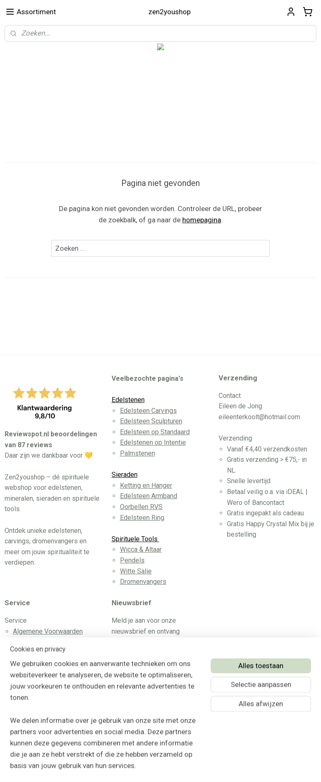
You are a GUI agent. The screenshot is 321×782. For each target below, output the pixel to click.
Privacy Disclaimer (40, 663)
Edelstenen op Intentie (153, 442)
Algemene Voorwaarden (48, 631)
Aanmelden (136, 685)
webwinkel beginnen (177, 766)
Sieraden (125, 475)
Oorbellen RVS (141, 507)
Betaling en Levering (43, 642)
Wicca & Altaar (141, 549)
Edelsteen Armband (148, 496)
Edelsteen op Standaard (155, 432)
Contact (24, 653)
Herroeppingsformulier (46, 674)
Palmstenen (137, 453)
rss (146, 766)
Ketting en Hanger (146, 485)
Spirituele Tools (135, 539)
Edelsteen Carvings (148, 411)
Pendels (132, 560)
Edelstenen (128, 400)
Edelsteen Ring (142, 518)
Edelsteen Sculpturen (151, 421)
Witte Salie (136, 571)
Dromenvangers (143, 582)
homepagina (201, 220)
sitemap (131, 766)
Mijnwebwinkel (247, 766)
